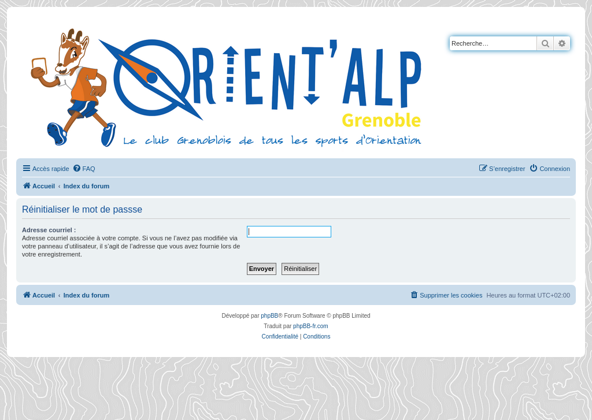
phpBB (269, 316)
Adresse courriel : (49, 229)
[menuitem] (83, 169)
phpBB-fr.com (310, 326)
